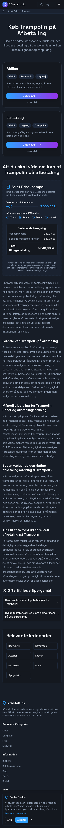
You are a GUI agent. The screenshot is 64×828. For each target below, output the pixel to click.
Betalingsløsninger (12, 766)
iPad (5, 740)
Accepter (21, 820)
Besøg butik (32, 96)
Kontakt (6, 781)
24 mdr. (27, 217)
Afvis (9, 820)
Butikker (7, 761)
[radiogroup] (32, 217)
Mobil (5, 730)
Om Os (6, 776)
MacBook (7, 745)
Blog (5, 771)
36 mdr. (40, 217)
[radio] (7, 217)
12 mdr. (14, 217)
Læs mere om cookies (15, 813)
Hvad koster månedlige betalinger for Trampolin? (32, 602)
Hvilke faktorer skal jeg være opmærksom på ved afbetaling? (32, 614)
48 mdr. (53, 217)
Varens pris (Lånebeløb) (19, 202)
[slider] (10, 206)
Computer (8, 735)
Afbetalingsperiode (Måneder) (23, 213)
